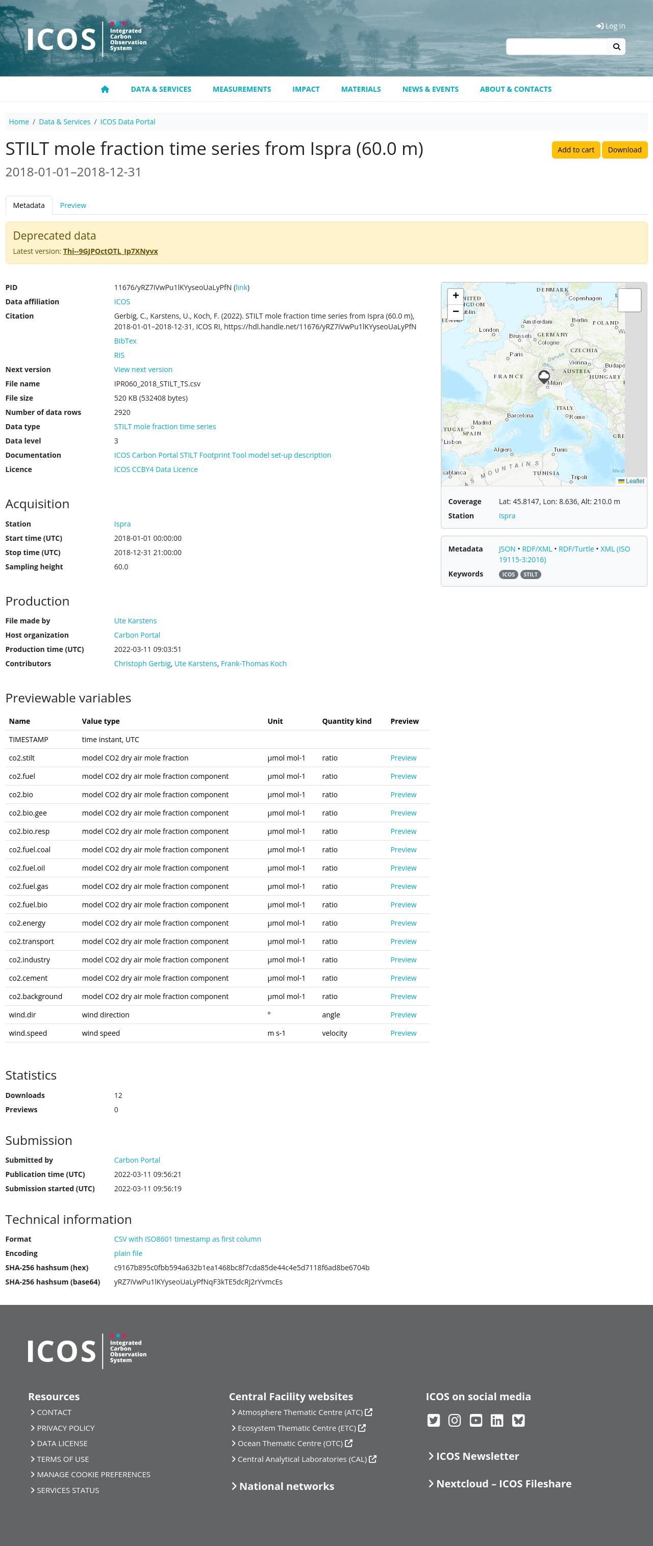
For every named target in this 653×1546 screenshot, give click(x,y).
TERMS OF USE (63, 1459)
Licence (19, 469)
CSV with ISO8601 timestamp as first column (187, 1239)
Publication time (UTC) (45, 1174)
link (241, 287)
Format (19, 1239)
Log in (610, 26)
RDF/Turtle (577, 549)
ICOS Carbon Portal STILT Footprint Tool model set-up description (223, 455)
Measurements (242, 89)
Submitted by (30, 1160)
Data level (23, 441)
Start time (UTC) (34, 538)
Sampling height (34, 566)
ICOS (122, 301)
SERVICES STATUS (68, 1490)
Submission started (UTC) (50, 1188)
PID (12, 287)
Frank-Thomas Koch (254, 663)
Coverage (465, 501)
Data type (23, 426)
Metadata (29, 205)
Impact (305, 89)
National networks (286, 1486)
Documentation (33, 455)
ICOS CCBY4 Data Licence (156, 469)
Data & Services (161, 89)
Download (625, 149)
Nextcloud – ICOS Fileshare (504, 1483)
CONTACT (54, 1412)
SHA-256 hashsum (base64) (53, 1282)
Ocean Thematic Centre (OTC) (290, 1443)
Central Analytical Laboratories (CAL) (302, 1459)
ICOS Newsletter (477, 1456)
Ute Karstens (195, 663)
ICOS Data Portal (128, 121)
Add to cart (576, 149)
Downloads (25, 1095)
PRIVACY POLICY (65, 1428)
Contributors (29, 663)
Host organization (37, 635)
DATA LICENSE (62, 1443)
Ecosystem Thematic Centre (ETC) (297, 1428)
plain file (128, 1253)
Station (18, 524)
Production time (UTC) (45, 649)
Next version (28, 369)
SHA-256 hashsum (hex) (47, 1267)
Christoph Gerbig (142, 663)
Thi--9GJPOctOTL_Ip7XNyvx (110, 251)
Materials (361, 89)
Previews (22, 1109)
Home (19, 121)
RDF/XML (538, 549)
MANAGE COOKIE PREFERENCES (93, 1474)
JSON (508, 549)
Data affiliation (33, 301)
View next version (143, 369)
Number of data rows (44, 412)
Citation (20, 316)
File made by (28, 620)
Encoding (22, 1253)
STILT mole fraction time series (165, 426)
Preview (73, 205)
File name (23, 383)
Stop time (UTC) (33, 552)
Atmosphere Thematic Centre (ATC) (300, 1412)
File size (19, 398)
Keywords (465, 574)
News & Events (431, 89)
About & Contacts (516, 89)
